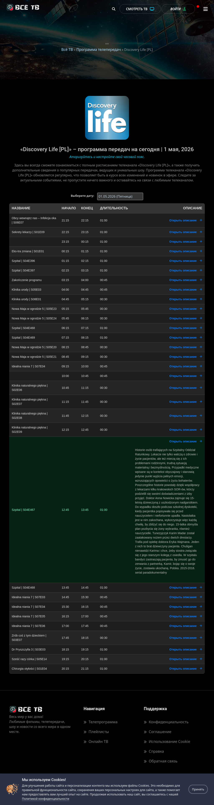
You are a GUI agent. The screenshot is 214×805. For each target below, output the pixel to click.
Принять (198, 789)
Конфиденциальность (166, 722)
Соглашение (157, 731)
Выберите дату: (82, 196)
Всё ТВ (67, 49)
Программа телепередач (98, 49)
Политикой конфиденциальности (45, 799)
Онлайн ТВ (96, 741)
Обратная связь (160, 761)
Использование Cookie (167, 741)
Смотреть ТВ (140, 9)
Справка (154, 751)
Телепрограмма (100, 722)
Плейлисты (96, 731)
